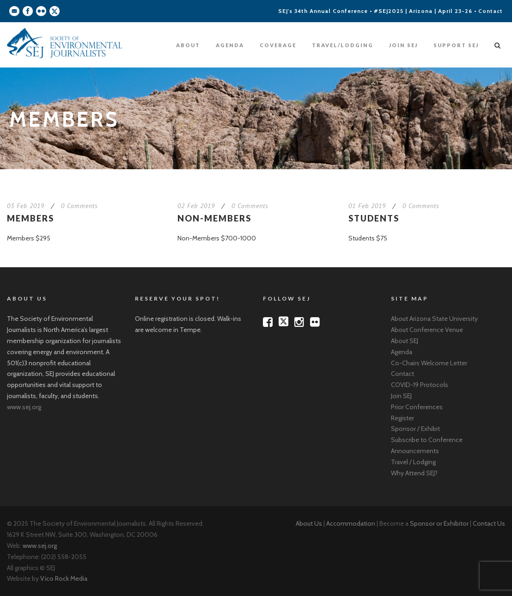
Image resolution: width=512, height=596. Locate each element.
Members (30, 218)
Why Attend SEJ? (414, 473)
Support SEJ (456, 45)
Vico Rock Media (63, 578)
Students (373, 218)
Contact (490, 10)
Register (402, 418)
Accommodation (350, 523)
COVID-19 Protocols (419, 385)
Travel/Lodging (342, 45)
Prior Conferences (417, 407)
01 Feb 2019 (367, 206)
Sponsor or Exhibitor (439, 523)
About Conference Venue (427, 330)
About (188, 45)
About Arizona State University (434, 318)
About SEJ (404, 341)
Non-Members (214, 218)
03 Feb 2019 (25, 206)
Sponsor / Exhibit (415, 428)
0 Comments (79, 206)
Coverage (278, 45)
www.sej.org (24, 407)
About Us (309, 523)
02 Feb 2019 (196, 206)
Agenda (230, 45)
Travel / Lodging (413, 462)
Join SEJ (403, 45)
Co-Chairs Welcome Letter (429, 363)
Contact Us (489, 523)
